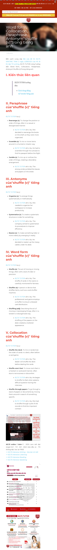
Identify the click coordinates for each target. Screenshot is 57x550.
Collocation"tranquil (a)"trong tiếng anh (39, 519)
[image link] (28, 20)
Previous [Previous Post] (8, 516)
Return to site (10, 531)
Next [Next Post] (30, 516)
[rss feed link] (50, 531)
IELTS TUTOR (11, 99)
